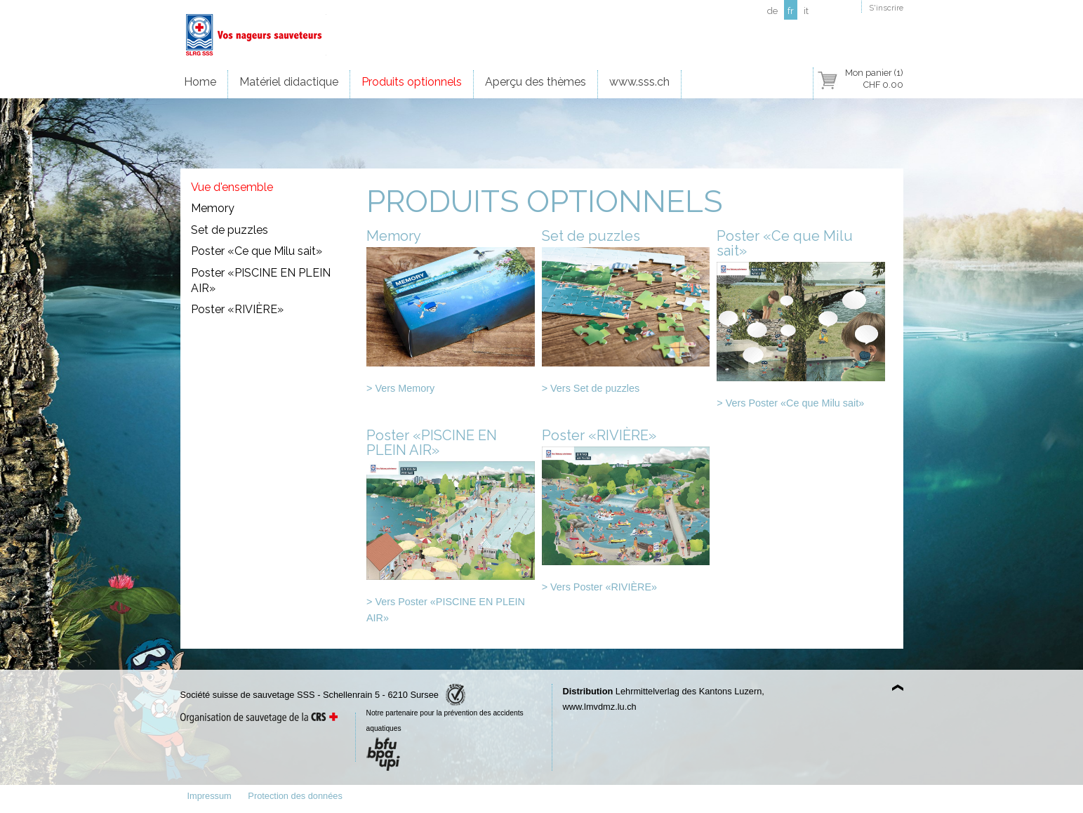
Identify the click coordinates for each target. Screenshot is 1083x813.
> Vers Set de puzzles (591, 388)
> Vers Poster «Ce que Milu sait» (790, 403)
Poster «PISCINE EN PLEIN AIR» (261, 280)
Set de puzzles (229, 230)
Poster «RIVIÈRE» (237, 309)
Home (200, 81)
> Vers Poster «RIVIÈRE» (599, 587)
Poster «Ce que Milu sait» (256, 251)
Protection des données (295, 796)
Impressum (209, 796)
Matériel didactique (288, 81)
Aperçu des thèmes (535, 81)
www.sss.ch (639, 81)
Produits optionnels (411, 81)
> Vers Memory (400, 388)
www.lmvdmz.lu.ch (600, 706)
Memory (212, 208)
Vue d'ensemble (232, 187)
